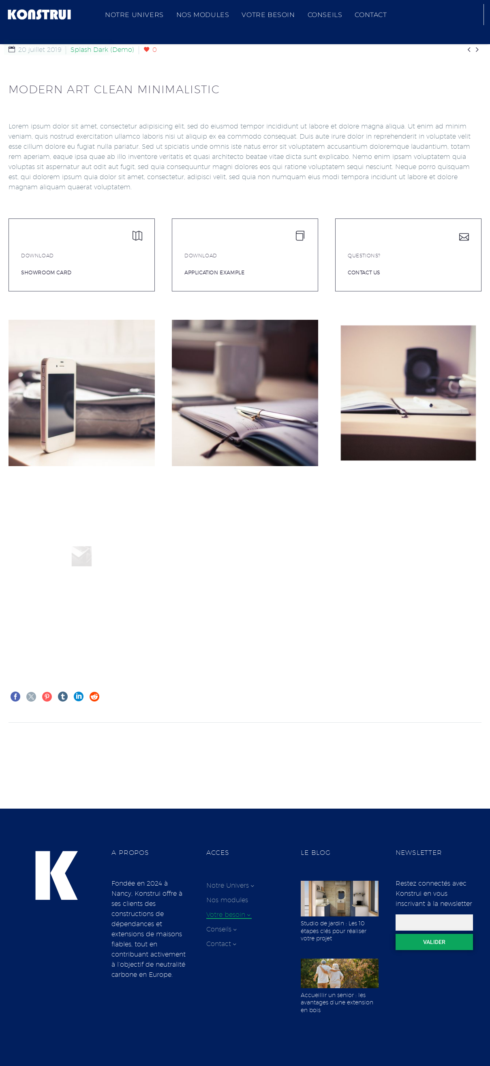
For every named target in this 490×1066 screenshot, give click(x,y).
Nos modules (202, 15)
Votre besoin (268, 15)
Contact (371, 15)
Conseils (325, 15)
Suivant (461, 747)
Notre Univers (134, 15)
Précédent (34, 747)
